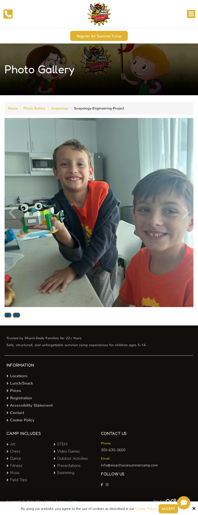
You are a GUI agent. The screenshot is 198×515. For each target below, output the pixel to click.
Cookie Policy (145, 509)
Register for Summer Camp (99, 36)
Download (8, 315)
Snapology (59, 108)
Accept (168, 508)
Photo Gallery (34, 108)
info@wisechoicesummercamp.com (130, 465)
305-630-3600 (113, 450)
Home (13, 108)
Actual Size (16, 315)
